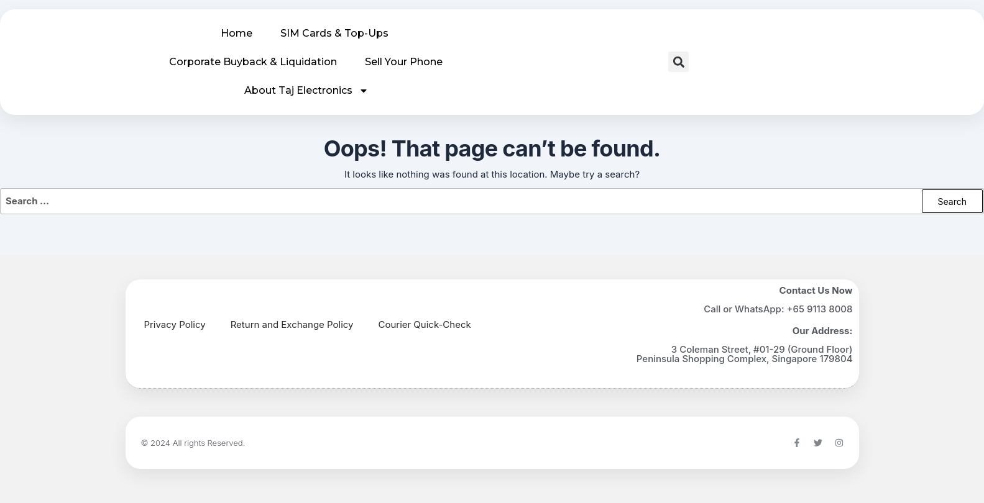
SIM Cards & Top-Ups (334, 33)
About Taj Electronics (306, 90)
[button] (678, 62)
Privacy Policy (175, 324)
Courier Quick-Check (425, 324)
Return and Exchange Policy (292, 324)
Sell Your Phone (404, 62)
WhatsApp (758, 309)
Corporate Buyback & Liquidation (253, 62)
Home (236, 33)
